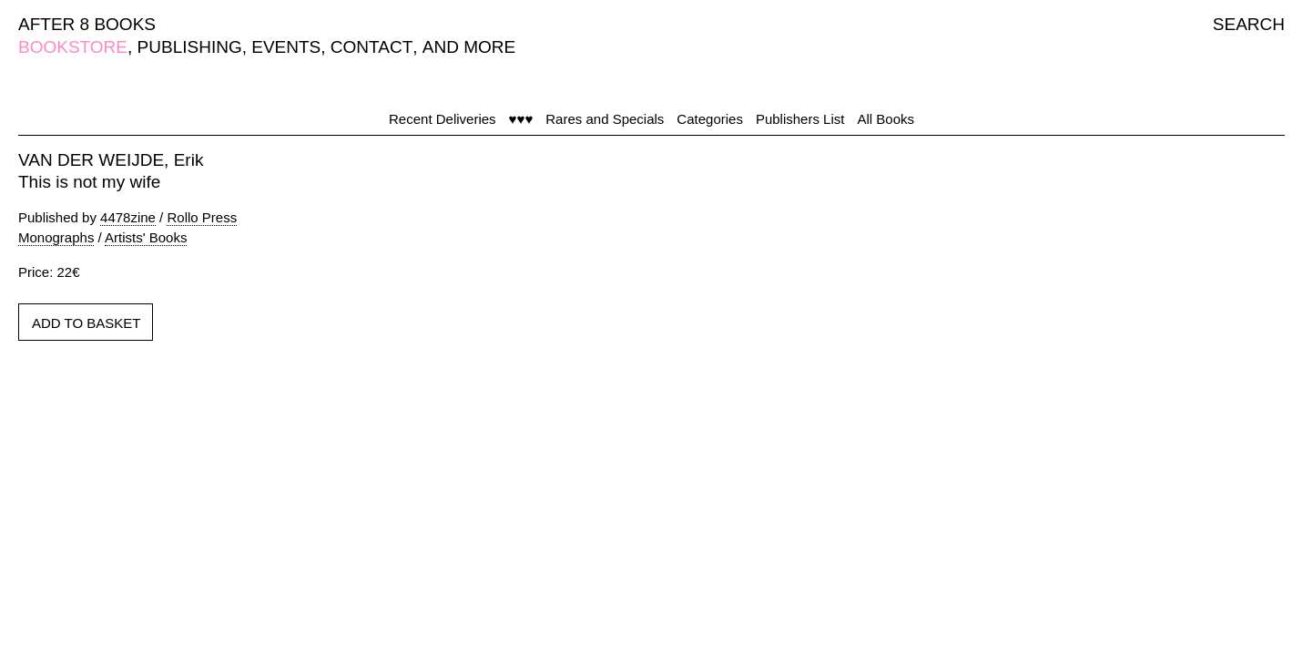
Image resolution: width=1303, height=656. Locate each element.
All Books (885, 119)
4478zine (128, 217)
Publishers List (800, 119)
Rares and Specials (604, 119)
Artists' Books (146, 237)
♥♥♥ (521, 119)
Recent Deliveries (442, 119)
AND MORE (468, 46)
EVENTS (286, 46)
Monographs (56, 237)
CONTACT (371, 46)
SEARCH (1249, 24)
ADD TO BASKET (86, 323)
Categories (710, 119)
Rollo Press (202, 217)
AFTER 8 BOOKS (87, 24)
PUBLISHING (189, 46)
